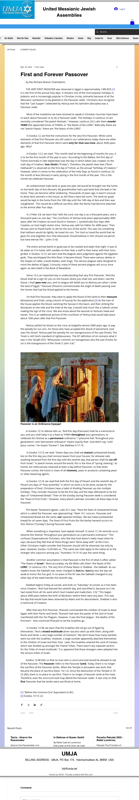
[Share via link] (41, 705)
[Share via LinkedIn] (35, 705)
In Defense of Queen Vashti (69, 737)
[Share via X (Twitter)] (28, 705)
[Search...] (118, 32)
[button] (132, 22)
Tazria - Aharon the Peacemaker (21, 739)
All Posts (11, 49)
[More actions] (117, 67)
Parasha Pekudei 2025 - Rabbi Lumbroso (110, 739)
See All (129, 728)
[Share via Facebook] (22, 705)
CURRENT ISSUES (28, 49)
